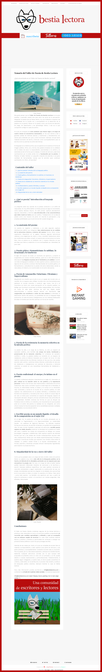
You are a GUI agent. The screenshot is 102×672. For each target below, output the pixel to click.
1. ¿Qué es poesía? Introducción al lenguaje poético (32, 170)
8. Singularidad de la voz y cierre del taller (29, 192)
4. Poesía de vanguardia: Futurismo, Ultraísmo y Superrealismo (36, 179)
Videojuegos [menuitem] (54, 3)
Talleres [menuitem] (62, 3)
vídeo (52, 669)
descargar (47, 669)
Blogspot (63, 667)
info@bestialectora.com (51, 570)
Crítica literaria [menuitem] (35, 3)
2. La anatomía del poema (24, 172)
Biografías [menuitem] (14, 3)
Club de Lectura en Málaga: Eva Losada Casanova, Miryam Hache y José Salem (82, 327)
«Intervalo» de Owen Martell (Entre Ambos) (82, 336)
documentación (59, 669)
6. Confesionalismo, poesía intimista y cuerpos (30, 185)
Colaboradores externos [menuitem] (75, 3)
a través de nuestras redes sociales (33, 572)
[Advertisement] (51, 52)
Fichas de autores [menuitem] (23, 3)
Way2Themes (50, 667)
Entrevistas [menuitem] (46, 3)
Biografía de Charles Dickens (82, 319)
